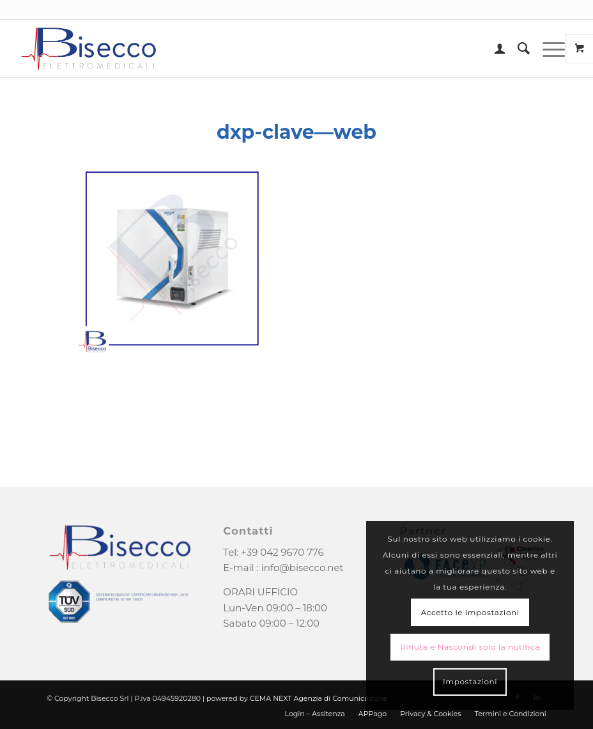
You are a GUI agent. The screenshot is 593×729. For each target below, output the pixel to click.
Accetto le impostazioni (470, 612)
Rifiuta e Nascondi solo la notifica (470, 647)
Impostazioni (470, 681)
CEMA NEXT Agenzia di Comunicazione (319, 698)
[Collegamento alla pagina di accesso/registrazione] (493, 48)
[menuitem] (493, 48)
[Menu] (547, 48)
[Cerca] (517, 48)
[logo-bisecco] (88, 48)
